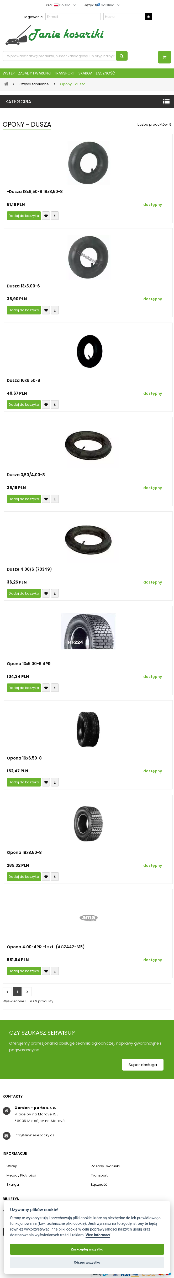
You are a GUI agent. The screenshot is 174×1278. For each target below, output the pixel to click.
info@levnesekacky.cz (34, 1135)
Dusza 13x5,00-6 (23, 286)
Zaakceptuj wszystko (87, 1249)
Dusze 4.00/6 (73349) (29, 569)
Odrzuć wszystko (87, 1262)
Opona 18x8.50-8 (24, 852)
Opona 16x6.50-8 (24, 758)
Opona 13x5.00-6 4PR (29, 663)
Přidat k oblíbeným (46, 215)
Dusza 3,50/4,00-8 (26, 475)
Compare (55, 215)
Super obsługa (143, 1064)
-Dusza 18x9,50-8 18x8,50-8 (35, 191)
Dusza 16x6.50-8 (23, 380)
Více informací (98, 1235)
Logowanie (33, 17)
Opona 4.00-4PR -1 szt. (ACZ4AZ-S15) (46, 947)
